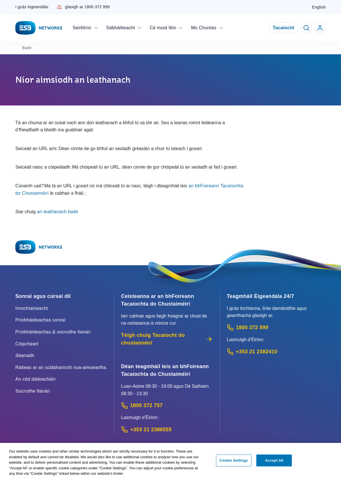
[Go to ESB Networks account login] (320, 28)
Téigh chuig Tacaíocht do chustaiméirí (167, 339)
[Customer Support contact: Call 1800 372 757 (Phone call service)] (167, 405)
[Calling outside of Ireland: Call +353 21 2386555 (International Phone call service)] (167, 430)
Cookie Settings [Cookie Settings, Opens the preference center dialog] (233, 463)
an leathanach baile (57, 211)
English (319, 7)
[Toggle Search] (306, 28)
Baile (27, 47)
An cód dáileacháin (35, 379)
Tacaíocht (283, 27)
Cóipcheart (26, 343)
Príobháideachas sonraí (40, 320)
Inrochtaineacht (31, 308)
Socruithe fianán (32, 391)
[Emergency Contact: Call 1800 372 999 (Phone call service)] (276, 327)
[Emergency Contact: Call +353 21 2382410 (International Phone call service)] (276, 352)
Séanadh (24, 355)
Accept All (274, 463)
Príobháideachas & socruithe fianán (53, 331)
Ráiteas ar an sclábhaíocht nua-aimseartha (60, 367)
